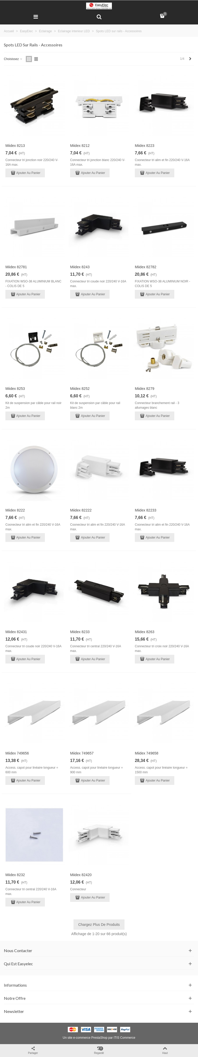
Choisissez (13, 59)
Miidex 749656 (17, 753)
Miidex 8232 (15, 875)
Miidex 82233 (145, 510)
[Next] (190, 58)
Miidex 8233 (80, 632)
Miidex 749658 (146, 753)
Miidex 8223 (144, 146)
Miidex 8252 (80, 389)
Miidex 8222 (15, 510)
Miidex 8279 (144, 389)
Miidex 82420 (81, 875)
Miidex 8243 (80, 267)
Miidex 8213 (15, 146)
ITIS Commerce (124, 1037)
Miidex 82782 (145, 267)
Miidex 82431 (16, 632)
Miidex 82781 (16, 267)
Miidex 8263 (144, 632)
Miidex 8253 (15, 389)
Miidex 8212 (80, 146)
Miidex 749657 (82, 753)
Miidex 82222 (81, 510)
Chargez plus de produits (99, 924)
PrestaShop (99, 1037)
